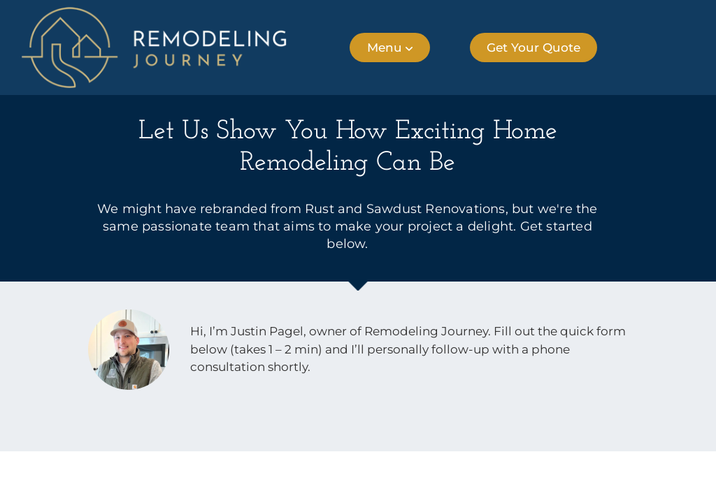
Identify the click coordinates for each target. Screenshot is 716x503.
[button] (390, 47)
